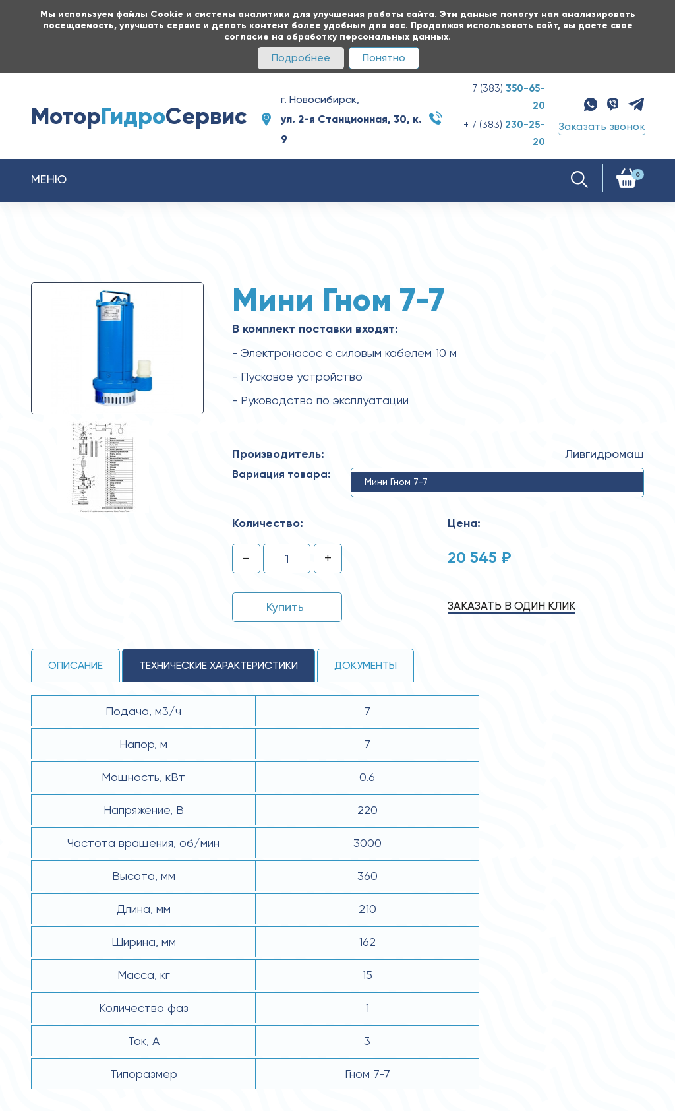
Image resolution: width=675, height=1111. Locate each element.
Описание (75, 665)
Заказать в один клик (511, 605)
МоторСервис (139, 116)
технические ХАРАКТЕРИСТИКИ (218, 665)
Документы (365, 665)
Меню (49, 179)
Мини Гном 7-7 (396, 481)
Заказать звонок (601, 126)
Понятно (384, 57)
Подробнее (301, 57)
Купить (285, 607)
